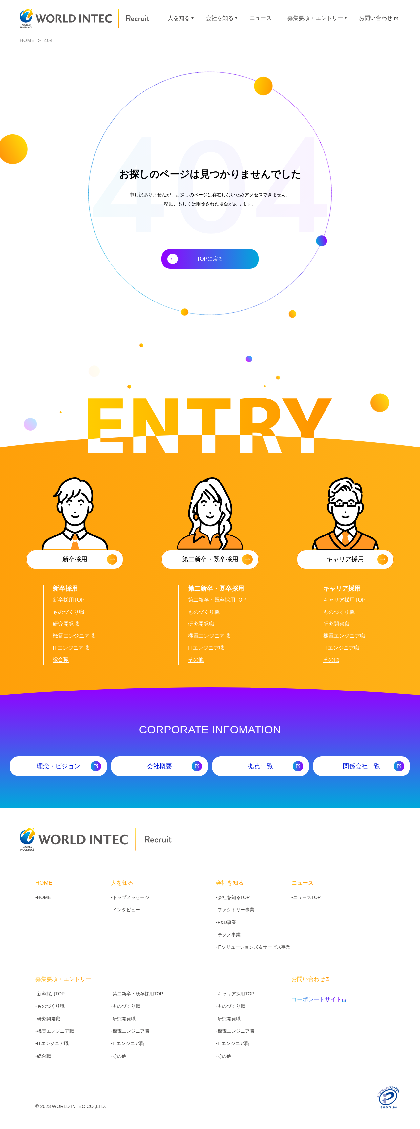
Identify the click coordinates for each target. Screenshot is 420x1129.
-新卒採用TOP (50, 993)
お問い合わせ (378, 18)
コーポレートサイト (318, 999)
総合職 (61, 659)
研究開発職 (66, 624)
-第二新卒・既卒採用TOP (137, 993)
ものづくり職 (68, 612)
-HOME (43, 897)
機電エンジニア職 (74, 636)
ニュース (260, 18)
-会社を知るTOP (233, 897)
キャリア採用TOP (344, 600)
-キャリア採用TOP (235, 993)
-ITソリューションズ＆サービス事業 (253, 947)
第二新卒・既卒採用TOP (217, 600)
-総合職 (43, 1056)
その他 (196, 659)
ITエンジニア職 (71, 648)
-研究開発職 (47, 1018)
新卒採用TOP (69, 600)
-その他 (118, 1056)
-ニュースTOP (306, 897)
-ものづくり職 (50, 1006)
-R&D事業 (226, 922)
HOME (27, 40)
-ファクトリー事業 (235, 909)
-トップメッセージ (130, 897)
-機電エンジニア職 (54, 1031)
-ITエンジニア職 (52, 1043)
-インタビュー (125, 909)
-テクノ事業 (228, 934)
